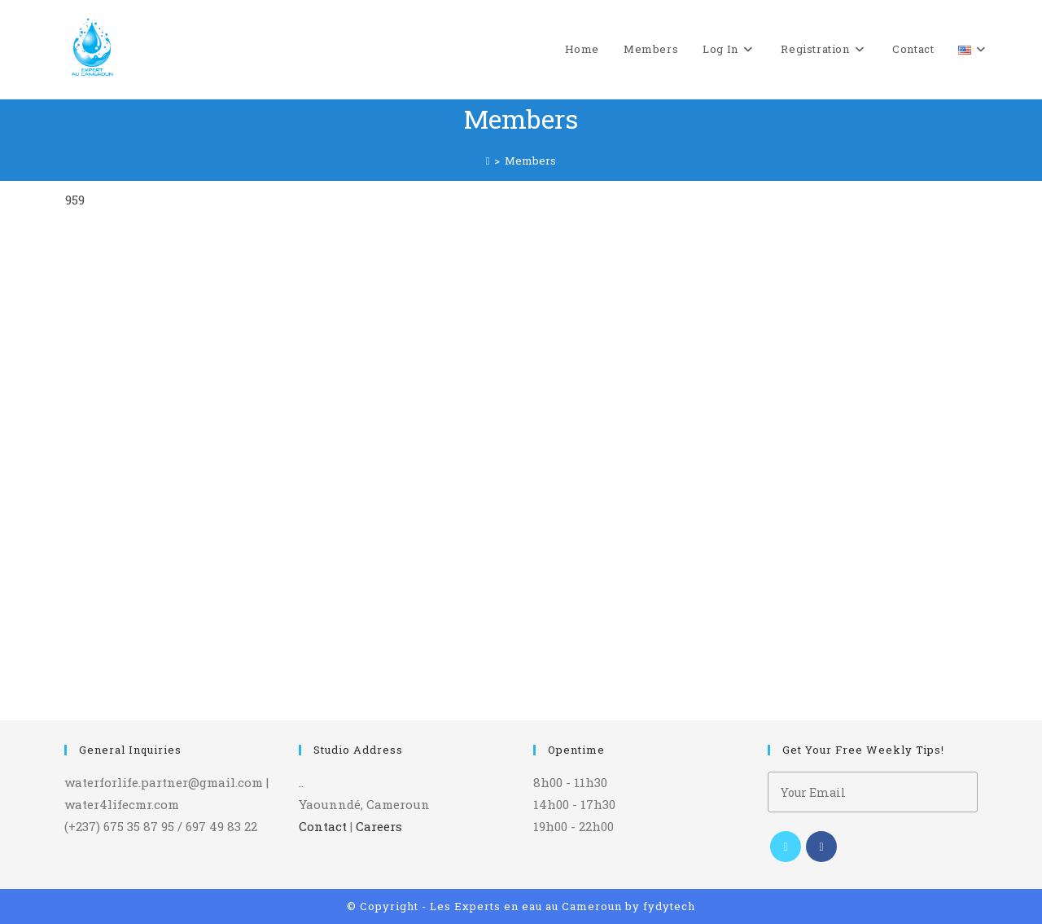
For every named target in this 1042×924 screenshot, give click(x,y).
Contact (323, 826)
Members (530, 160)
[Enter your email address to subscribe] (873, 792)
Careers (379, 826)
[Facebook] (821, 846)
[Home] (488, 160)
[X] (785, 846)
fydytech (669, 906)
